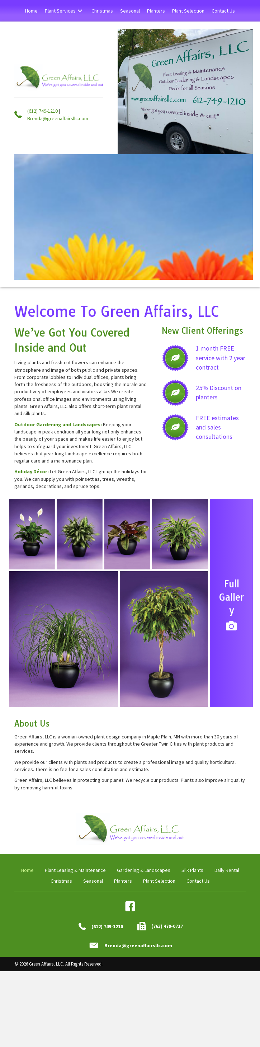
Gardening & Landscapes (143, 870)
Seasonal (93, 881)
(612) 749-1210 (42, 111)
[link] (31, 11)
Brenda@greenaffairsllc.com (57, 118)
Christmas (61, 881)
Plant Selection (159, 881)
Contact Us (198, 881)
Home (27, 870)
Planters (123, 881)
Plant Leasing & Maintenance (75, 870)
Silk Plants (192, 870)
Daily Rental (226, 870)
